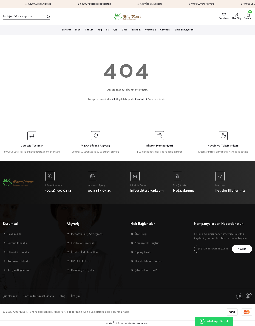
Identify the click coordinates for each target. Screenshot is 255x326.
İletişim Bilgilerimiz (19, 270)
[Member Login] (236, 16)
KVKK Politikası (80, 261)
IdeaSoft (110, 323)
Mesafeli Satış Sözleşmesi (87, 234)
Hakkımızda (14, 234)
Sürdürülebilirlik (17, 243)
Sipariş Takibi (143, 252)
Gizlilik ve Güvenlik (82, 243)
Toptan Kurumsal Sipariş (39, 296)
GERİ (115, 99)
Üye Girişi (141, 234)
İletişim (77, 296)
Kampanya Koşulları (83, 270)
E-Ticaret (120, 323)
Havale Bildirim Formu (148, 261)
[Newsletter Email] (223, 249)
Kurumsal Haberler (18, 261)
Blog (64, 296)
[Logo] (127, 16)
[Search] (26, 16)
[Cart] (248, 16)
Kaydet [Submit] (241, 249)
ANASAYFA (141, 99)
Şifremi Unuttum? (146, 270)
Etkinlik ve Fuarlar (18, 252)
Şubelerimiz (10, 296)
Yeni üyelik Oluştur (147, 243)
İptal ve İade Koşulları (84, 252)
